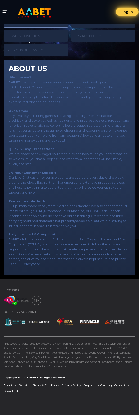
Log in (127, 12)
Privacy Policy (88, 36)
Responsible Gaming (25, 50)
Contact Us (121, 385)
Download (11, 391)
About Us (10, 385)
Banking (25, 385)
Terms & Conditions (24, 36)
